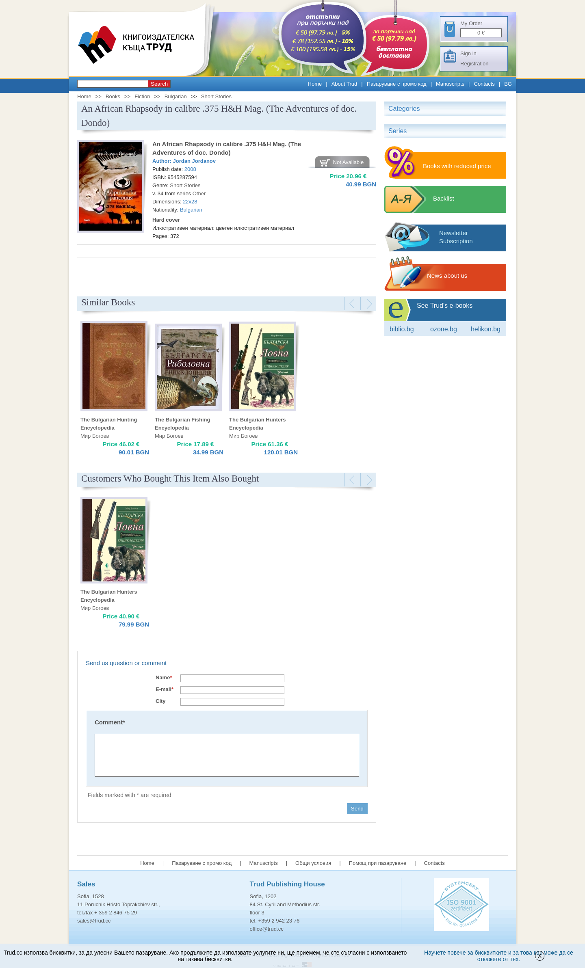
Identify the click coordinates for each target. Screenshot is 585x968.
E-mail (164, 689)
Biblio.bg (402, 329)
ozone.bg (443, 329)
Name (164, 677)
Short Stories (216, 96)
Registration (474, 64)
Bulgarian (176, 96)
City (161, 701)
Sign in (468, 53)
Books (113, 96)
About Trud (345, 84)
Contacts (484, 84)
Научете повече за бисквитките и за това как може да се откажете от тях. (498, 955)
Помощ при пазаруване (378, 863)
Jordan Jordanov (194, 161)
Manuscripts (450, 84)
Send (357, 809)
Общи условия (313, 863)
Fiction (142, 96)
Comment (110, 722)
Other (199, 193)
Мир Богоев (94, 436)
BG (508, 84)
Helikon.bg (485, 329)
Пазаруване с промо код (397, 84)
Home (315, 84)
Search (159, 84)
